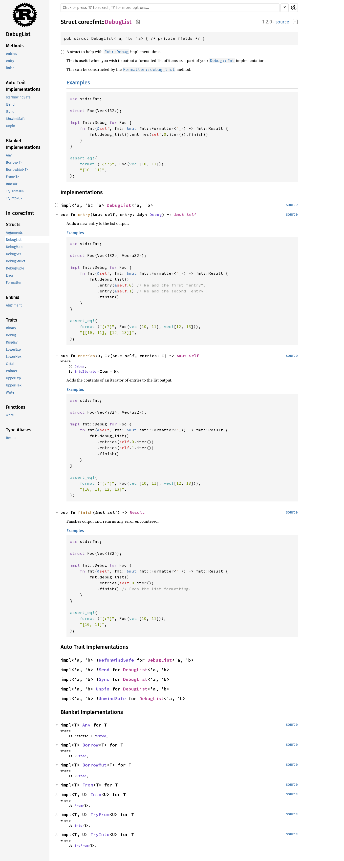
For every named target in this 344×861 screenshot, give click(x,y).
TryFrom (99, 814)
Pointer (11, 371)
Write (10, 392)
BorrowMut (94, 765)
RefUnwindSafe (116, 660)
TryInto (99, 834)
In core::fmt (20, 213)
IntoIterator (86, 371)
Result (11, 438)
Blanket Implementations (23, 144)
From (87, 785)
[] (295, 22)
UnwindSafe (112, 698)
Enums (12, 297)
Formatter (14, 283)
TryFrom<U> (15, 191)
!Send (10, 104)
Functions (15, 407)
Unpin (10, 126)
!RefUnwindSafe (18, 97)
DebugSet (13, 254)
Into (95, 794)
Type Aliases (18, 430)
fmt (97, 22)
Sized (101, 736)
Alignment (14, 305)
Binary (11, 328)
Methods (15, 45)
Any (9, 155)
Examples (78, 82)
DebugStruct (15, 261)
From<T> (12, 177)
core (83, 22)
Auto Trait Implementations (23, 86)
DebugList (18, 34)
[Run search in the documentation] (170, 7)
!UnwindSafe (15, 119)
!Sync (10, 112)
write (10, 415)
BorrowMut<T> (17, 170)
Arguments (14, 232)
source (282, 22)
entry (10, 61)
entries (11, 54)
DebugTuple (15, 268)
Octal (10, 364)
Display (12, 342)
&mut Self (185, 214)
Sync (104, 679)
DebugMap (14, 247)
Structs (13, 224)
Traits (11, 320)
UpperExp (13, 378)
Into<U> (12, 184)
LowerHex (14, 357)
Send (104, 669)
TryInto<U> (14, 198)
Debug (11, 335)
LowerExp (13, 349)
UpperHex (14, 385)
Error (9, 275)
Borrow (90, 745)
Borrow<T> (14, 162)
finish (10, 68)
